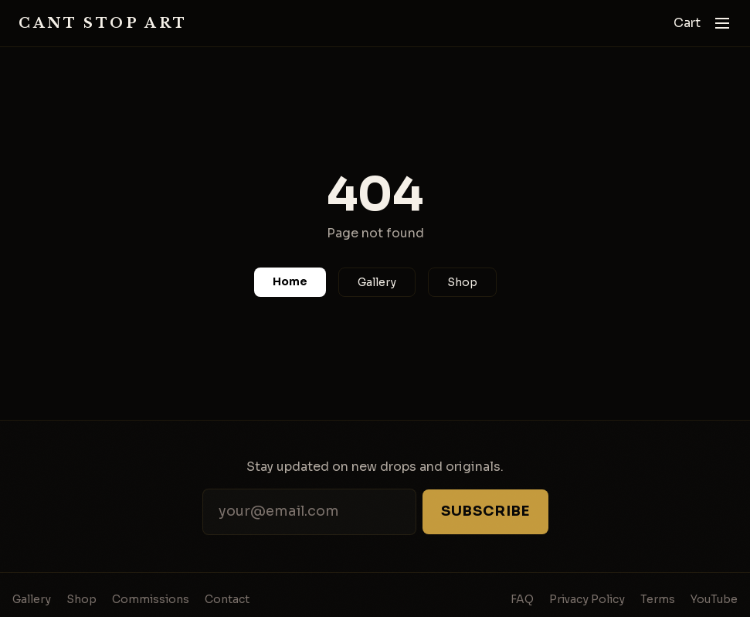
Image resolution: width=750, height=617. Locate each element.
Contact (227, 599)
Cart (687, 23)
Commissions (150, 599)
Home (290, 281)
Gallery (377, 282)
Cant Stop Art (103, 23)
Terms (657, 599)
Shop (462, 282)
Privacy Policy (587, 599)
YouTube (714, 599)
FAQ (522, 599)
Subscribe (485, 511)
